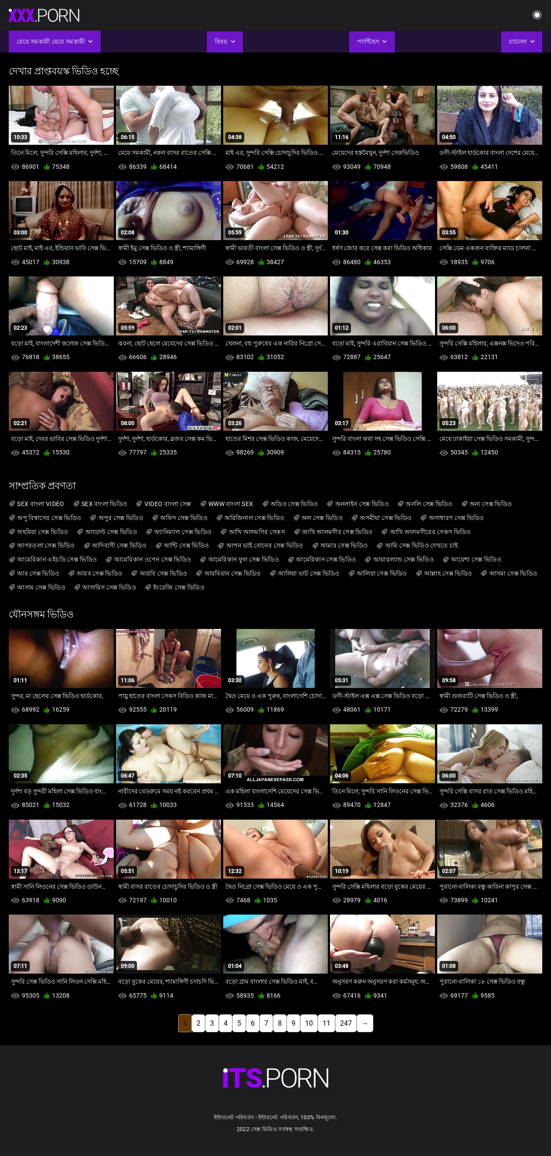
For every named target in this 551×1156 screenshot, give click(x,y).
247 (346, 1023)
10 (309, 1023)
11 (326, 1023)
